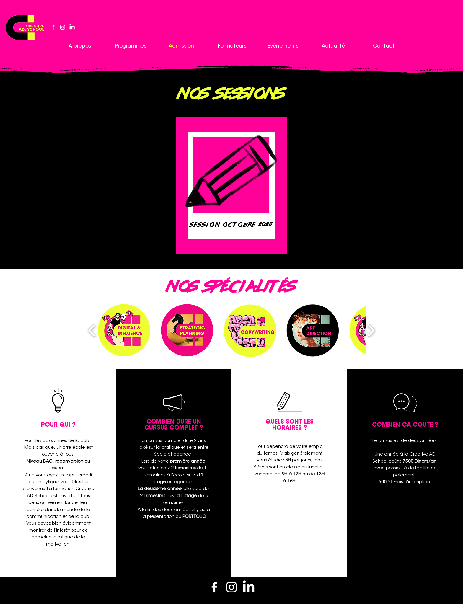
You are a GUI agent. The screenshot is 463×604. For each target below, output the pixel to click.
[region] (231, 177)
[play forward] (371, 330)
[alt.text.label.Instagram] (62, 27)
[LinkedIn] (72, 27)
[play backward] (92, 330)
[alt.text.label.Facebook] (53, 27)
